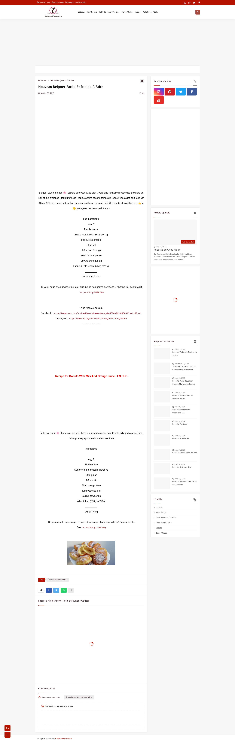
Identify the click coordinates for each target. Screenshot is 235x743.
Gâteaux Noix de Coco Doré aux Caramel (184, 483)
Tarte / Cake (127, 12)
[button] (49, 590)
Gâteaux (81, 12)
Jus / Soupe (92, 12)
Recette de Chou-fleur (167, 250)
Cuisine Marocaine (63, 739)
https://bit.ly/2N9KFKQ (92, 293)
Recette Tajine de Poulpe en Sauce (184, 354)
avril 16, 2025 (161, 247)
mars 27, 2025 (180, 450)
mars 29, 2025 (180, 378)
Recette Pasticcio (179, 424)
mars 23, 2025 (180, 479)
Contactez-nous (58, 2)
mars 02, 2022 (180, 349)
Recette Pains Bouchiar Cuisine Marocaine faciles (183, 382)
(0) (141, 94)
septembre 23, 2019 (182, 364)
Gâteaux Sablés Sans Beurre (184, 453)
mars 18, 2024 (180, 421)
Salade (137, 12)
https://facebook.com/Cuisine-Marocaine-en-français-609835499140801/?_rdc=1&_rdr (98, 314)
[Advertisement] (117, 42)
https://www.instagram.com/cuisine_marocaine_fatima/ (91, 319)
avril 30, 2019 (180, 407)
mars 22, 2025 (180, 436)
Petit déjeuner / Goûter (109, 12)
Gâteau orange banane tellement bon (182, 397)
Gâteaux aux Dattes (180, 439)
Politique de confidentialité (75, 2)
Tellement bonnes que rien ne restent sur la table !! (184, 368)
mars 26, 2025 (180, 392)
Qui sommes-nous (43, 2)
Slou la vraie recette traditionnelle (181, 411)
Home (42, 81)
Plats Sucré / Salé (150, 12)
